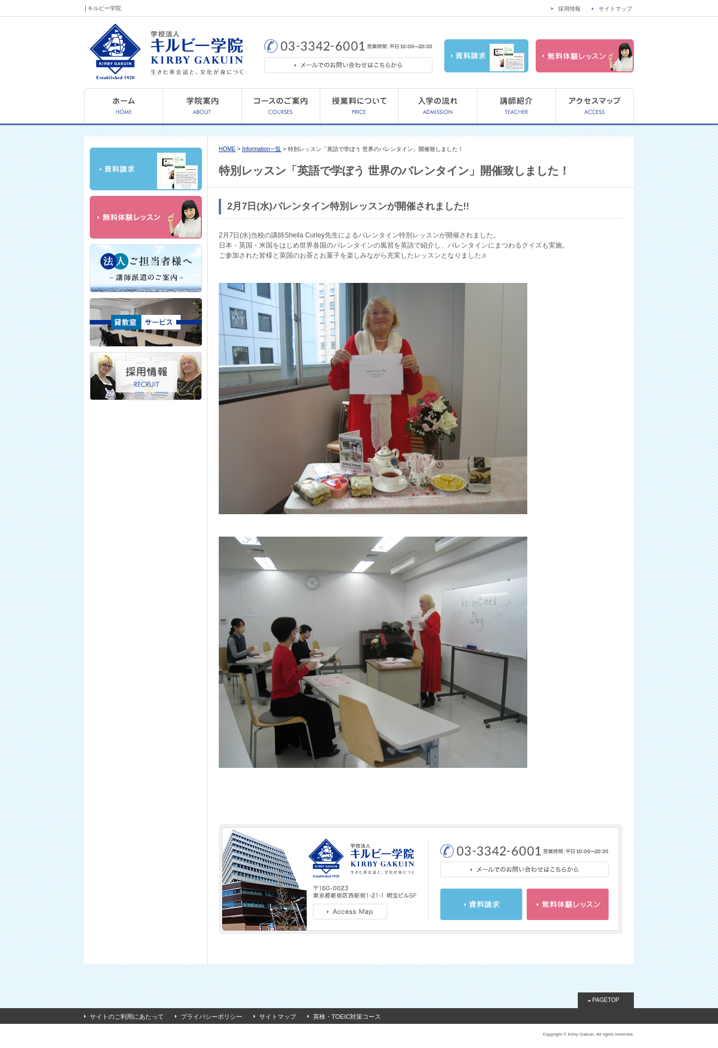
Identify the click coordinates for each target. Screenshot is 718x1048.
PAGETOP (605, 1000)
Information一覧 (261, 149)
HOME (123, 105)
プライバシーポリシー (211, 1016)
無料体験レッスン (585, 55)
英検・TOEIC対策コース (347, 1016)
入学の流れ (437, 105)
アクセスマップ (594, 105)
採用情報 (569, 9)
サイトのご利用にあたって (127, 1016)
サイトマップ (615, 9)
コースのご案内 (280, 105)
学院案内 (202, 105)
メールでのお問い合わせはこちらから (348, 65)
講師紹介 (516, 105)
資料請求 (486, 55)
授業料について (359, 105)
